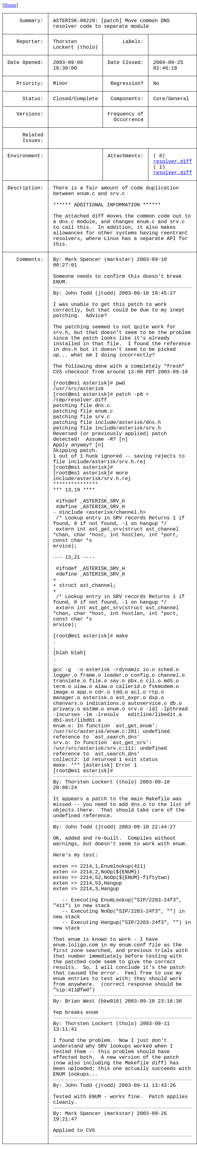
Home (10, 5)
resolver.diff (172, 161)
